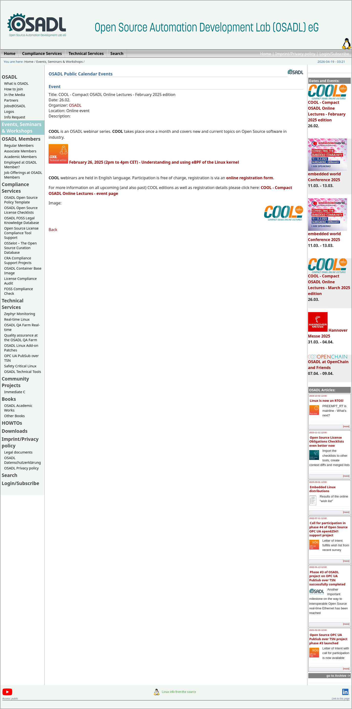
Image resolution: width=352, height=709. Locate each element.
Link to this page (341, 698)
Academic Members (20, 156)
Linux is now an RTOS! (326, 400)
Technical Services (12, 303)
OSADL (9, 77)
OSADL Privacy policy (21, 468)
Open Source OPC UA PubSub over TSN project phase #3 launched (328, 639)
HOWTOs (12, 423)
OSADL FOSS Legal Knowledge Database (21, 220)
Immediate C (14, 392)
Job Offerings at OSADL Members (23, 175)
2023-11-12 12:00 (318, 432)
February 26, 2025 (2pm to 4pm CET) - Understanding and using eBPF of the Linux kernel (154, 162)
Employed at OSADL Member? (20, 164)
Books (9, 399)
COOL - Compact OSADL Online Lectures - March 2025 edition (329, 282)
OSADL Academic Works (18, 408)
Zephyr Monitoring (19, 313)
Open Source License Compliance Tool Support (21, 233)
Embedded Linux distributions (322, 489)
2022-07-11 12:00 (318, 518)
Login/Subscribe (334, 53)
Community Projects (15, 382)
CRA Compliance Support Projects (17, 260)
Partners (11, 100)
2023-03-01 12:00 (318, 482)
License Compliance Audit (20, 281)
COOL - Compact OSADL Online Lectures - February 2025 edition (327, 109)
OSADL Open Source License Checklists (21, 210)
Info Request (14, 117)
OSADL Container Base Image (22, 270)
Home (265, 53)
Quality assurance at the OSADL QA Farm (21, 337)
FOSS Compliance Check (18, 291)
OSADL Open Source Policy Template (21, 199)
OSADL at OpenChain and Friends (328, 362)
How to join (13, 89)
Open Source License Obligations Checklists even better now (326, 441)
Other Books (14, 415)
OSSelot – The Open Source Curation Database (20, 248)
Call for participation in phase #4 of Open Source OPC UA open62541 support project (328, 529)
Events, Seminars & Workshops (59, 61)
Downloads (15, 431)
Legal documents (18, 452)
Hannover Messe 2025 (328, 333)
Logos (9, 111)
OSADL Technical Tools (22, 371)
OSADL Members (21, 139)
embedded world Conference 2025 (327, 174)
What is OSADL (16, 83)
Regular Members (19, 145)
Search (9, 475)
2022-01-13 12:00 (318, 567)
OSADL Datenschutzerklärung (22, 460)
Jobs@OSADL (15, 106)
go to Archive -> (338, 675)
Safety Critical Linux (20, 366)
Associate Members (20, 151)
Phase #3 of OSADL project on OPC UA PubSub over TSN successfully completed (327, 578)
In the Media (14, 94)
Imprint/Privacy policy (295, 53)
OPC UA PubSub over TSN (21, 358)
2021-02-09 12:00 (318, 630)
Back (53, 229)
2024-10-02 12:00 (318, 396)
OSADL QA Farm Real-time (22, 327)
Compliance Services (15, 187)
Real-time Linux (17, 319)
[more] (346, 426)
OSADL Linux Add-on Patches (21, 347)
